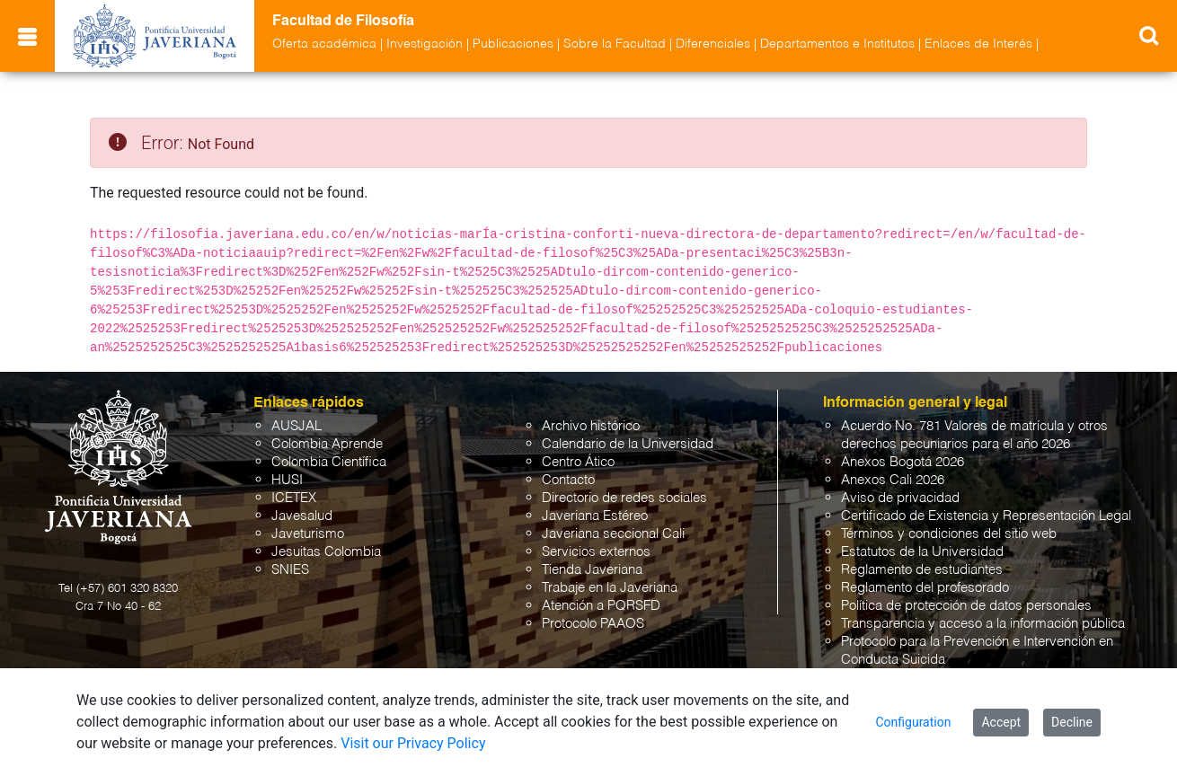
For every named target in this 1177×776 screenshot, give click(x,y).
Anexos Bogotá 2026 (902, 462)
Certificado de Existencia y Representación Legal (986, 516)
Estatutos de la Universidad (922, 552)
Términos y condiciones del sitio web (949, 534)
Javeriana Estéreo (595, 516)
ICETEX (293, 498)
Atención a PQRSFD (601, 606)
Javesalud (301, 516)
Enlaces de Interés (978, 44)
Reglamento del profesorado (925, 588)
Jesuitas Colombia (326, 552)
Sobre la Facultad (614, 44)
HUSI (287, 480)
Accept (1001, 722)
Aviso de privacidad (900, 498)
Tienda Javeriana (592, 570)
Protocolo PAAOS (593, 623)
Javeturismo (307, 534)
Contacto (568, 480)
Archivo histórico (591, 426)
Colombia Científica (328, 462)
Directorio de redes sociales (624, 498)
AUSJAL (296, 426)
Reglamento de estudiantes (922, 570)
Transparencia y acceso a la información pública (983, 623)
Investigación (424, 44)
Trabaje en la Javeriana (609, 588)
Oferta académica (324, 44)
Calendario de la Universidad (627, 444)
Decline (1072, 722)
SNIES (290, 570)
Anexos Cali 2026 (892, 480)
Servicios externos (596, 552)
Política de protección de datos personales (966, 606)
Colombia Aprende (327, 444)
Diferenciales (713, 44)
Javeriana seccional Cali (613, 534)
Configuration (913, 722)
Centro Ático (578, 462)
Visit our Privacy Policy (413, 743)
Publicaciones (513, 44)
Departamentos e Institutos (837, 44)
